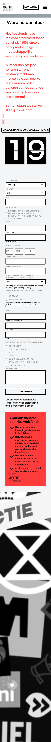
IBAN (8, 198)
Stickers (13, 356)
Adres (9, 310)
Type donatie (12, 181)
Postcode (9, 329)
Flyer (11, 353)
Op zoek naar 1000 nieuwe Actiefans (25, 130)
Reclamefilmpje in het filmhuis (23, 362)
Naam (8, 222)
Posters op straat (18, 349)
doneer (31, 7)
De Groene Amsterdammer (21, 359)
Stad (7, 338)
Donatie (10, 189)
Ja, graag (13, 296)
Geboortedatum (12, 245)
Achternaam (11, 241)
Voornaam (10, 232)
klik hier (30, 406)
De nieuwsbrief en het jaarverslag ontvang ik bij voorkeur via (21, 277)
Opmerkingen (11, 369)
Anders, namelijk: (17, 365)
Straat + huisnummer (14, 320)
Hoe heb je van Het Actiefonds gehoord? (24, 342)
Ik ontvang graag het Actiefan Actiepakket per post (25, 291)
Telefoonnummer (13, 267)
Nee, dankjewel (16, 299)
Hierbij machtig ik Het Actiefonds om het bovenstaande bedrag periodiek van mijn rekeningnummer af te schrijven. (25, 214)
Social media (15, 346)
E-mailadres (12, 257)
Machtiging (11, 207)
